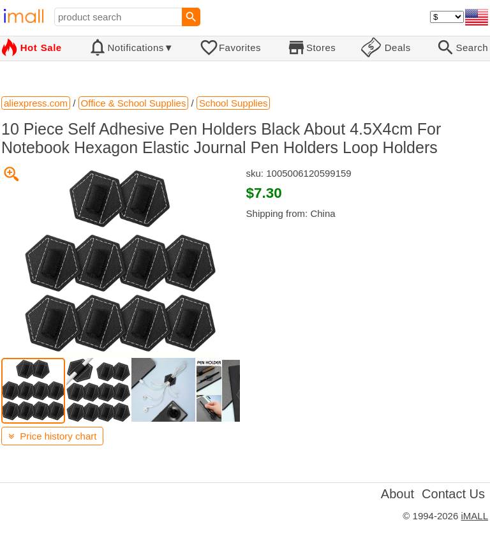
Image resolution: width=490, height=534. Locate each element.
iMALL (474, 515)
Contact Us (453, 494)
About (397, 494)
